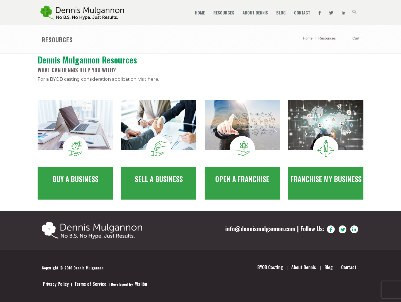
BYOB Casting (270, 267)
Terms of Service (90, 284)
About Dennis (255, 12)
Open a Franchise (242, 179)
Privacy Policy (56, 284)
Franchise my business (325, 179)
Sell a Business (159, 179)
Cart (355, 38)
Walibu (141, 284)
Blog (281, 12)
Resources (223, 12)
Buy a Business (75, 179)
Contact (302, 12)
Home (200, 12)
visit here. (148, 79)
